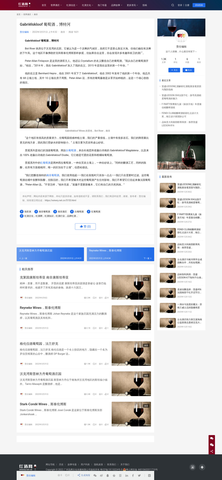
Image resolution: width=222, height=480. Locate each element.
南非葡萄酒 (52, 175)
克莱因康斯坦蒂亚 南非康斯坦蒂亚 (44, 278)
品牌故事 (118, 5)
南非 (63, 32)
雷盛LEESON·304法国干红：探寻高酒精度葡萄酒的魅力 (189, 202)
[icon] (192, 467)
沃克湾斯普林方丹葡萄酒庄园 (40, 378)
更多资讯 (134, 5)
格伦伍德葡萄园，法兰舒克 (39, 347)
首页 (47, 5)
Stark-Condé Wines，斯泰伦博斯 (43, 409)
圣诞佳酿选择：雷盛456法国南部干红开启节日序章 (189, 292)
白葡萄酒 (71, 150)
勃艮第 (27, 211)
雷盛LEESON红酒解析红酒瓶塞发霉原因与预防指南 (189, 187)
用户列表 (85, 464)
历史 (61, 464)
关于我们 (124, 464)
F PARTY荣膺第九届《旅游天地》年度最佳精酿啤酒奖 (189, 217)
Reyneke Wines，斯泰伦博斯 (40, 309)
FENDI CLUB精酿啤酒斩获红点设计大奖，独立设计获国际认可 (189, 232)
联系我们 (111, 464)
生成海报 (84, 475)
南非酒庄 (62, 211)
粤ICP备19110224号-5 (111, 469)
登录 (180, 5)
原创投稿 (199, 5)
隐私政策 (98, 464)
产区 (146, 280)
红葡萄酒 (45, 162)
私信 (188, 70)
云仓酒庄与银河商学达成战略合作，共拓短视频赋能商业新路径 (189, 262)
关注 (174, 70)
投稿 (148, 5)
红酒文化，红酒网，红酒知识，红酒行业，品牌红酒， (51, 216)
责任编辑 (24, 32)
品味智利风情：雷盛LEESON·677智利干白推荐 (189, 277)
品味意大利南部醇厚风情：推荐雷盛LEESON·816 (188, 247)
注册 (187, 5)
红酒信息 (73, 5)
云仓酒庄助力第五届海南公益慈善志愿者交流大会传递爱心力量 (189, 322)
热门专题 (105, 5)
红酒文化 (89, 5)
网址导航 (50, 464)
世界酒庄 (58, 5)
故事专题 (72, 464)
